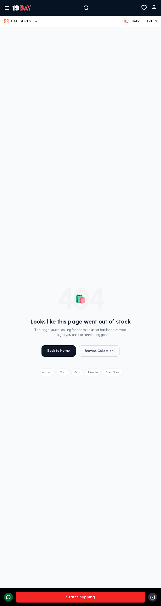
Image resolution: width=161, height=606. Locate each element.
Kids (77, 372)
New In (94, 372)
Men (63, 372)
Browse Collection (100, 351)
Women (45, 372)
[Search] (86, 8)
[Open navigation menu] (7, 8)
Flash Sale (114, 372)
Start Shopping (80, 597)
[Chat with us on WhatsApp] (8, 597)
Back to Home (58, 350)
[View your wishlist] (144, 8)
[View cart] (152, 597)
